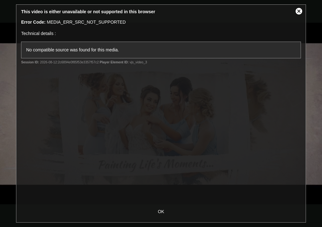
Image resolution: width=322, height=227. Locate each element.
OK (161, 211)
